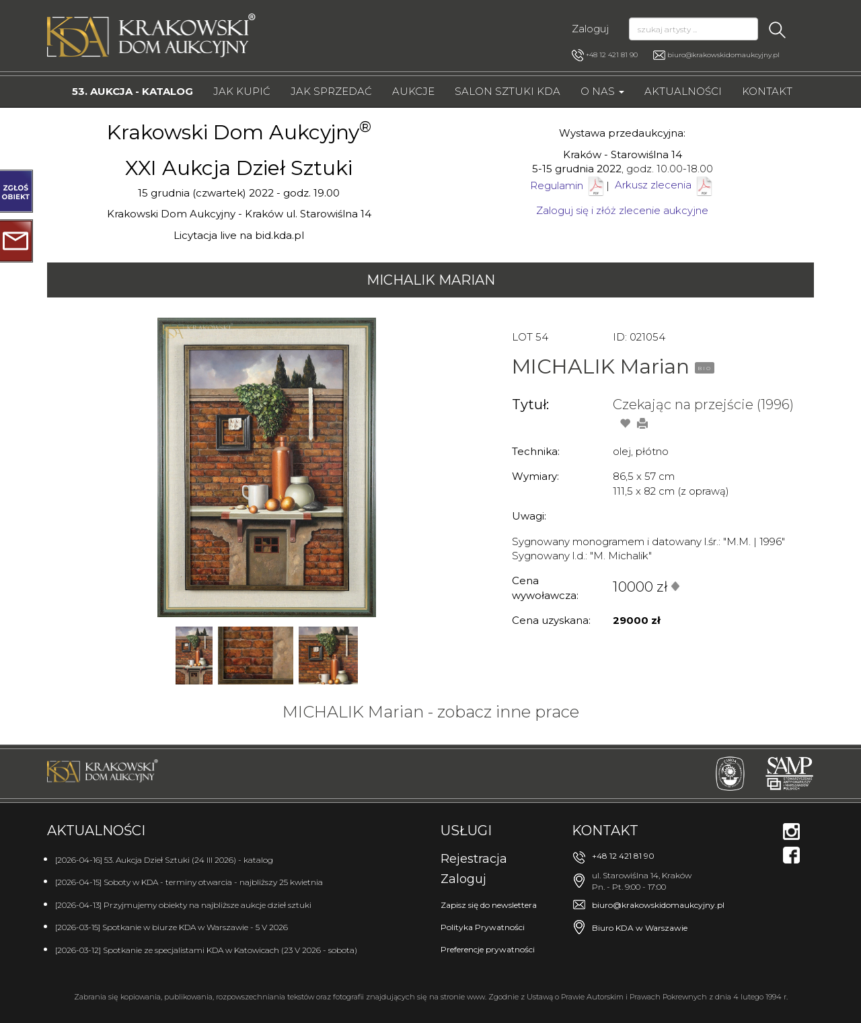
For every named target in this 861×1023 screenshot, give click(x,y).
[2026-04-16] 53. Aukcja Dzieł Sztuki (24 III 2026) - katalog (164, 860)
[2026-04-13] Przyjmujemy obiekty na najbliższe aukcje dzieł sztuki (183, 905)
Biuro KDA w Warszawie (639, 928)
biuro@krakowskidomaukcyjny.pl (723, 54)
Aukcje (413, 91)
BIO (705, 368)
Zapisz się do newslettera (489, 905)
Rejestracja (474, 858)
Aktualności (683, 91)
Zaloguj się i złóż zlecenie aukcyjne (622, 210)
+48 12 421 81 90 (605, 55)
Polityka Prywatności (483, 927)
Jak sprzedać (331, 91)
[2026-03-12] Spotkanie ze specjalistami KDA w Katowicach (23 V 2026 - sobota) (206, 950)
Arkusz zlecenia (664, 184)
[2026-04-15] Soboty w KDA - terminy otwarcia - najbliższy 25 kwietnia (189, 882)
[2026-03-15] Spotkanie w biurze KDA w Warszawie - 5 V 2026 (171, 927)
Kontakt (767, 91)
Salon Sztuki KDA (507, 91)
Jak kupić (241, 91)
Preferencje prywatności (488, 949)
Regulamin (556, 184)
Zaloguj (590, 28)
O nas (602, 91)
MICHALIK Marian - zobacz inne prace (431, 711)
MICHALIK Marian (431, 280)
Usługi (466, 830)
